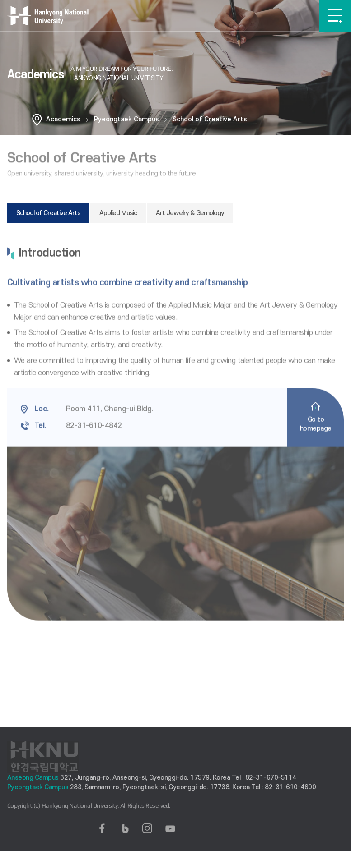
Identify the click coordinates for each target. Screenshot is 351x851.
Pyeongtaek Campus (126, 119)
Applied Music (118, 213)
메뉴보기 (335, 16)
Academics (63, 119)
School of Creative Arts (210, 119)
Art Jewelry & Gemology (190, 213)
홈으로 (37, 119)
